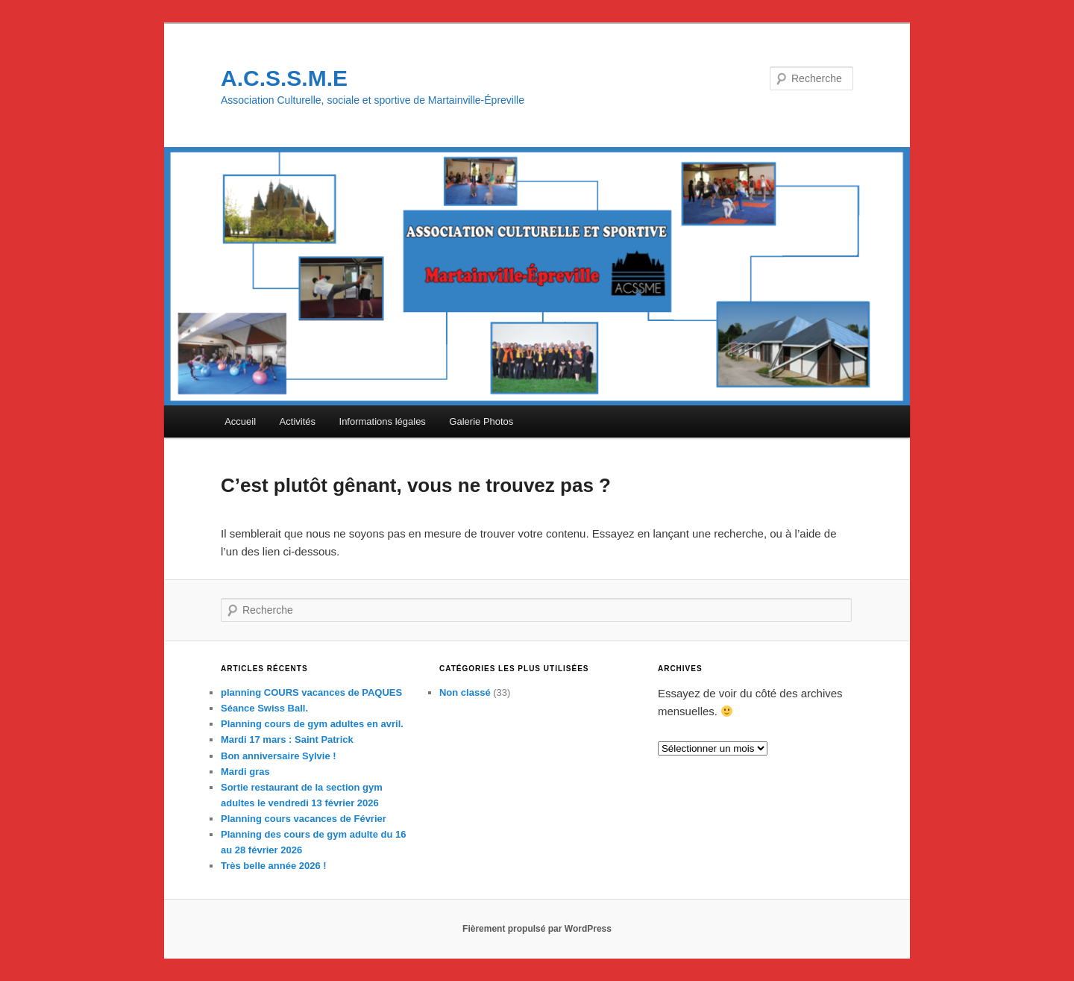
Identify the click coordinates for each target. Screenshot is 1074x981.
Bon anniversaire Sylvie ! (278, 756)
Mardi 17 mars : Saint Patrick (287, 739)
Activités (297, 421)
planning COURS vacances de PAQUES (311, 692)
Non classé (465, 692)
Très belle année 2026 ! (274, 865)
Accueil (240, 421)
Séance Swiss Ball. (264, 708)
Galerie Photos (481, 421)
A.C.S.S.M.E (284, 78)
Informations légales (382, 421)
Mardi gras (245, 771)
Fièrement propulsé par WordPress (537, 929)
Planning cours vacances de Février (303, 818)
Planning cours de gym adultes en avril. (312, 723)
